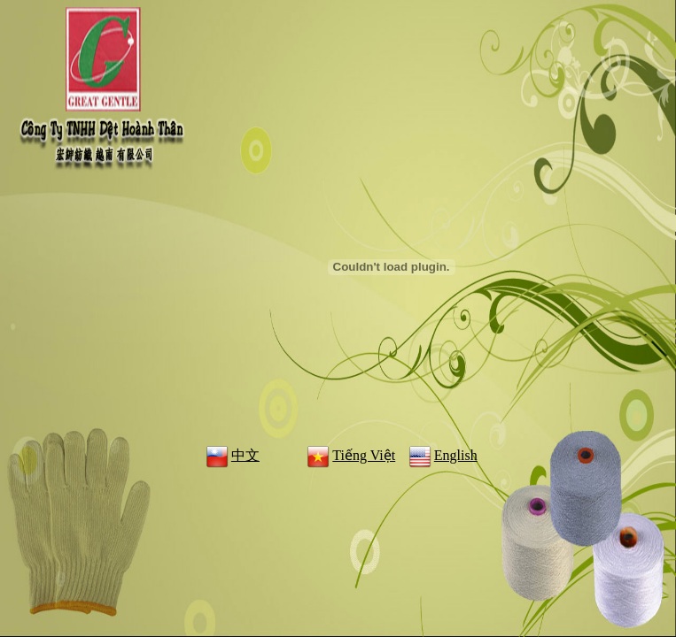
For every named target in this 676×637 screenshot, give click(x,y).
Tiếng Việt (349, 455)
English (442, 455)
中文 (231, 455)
